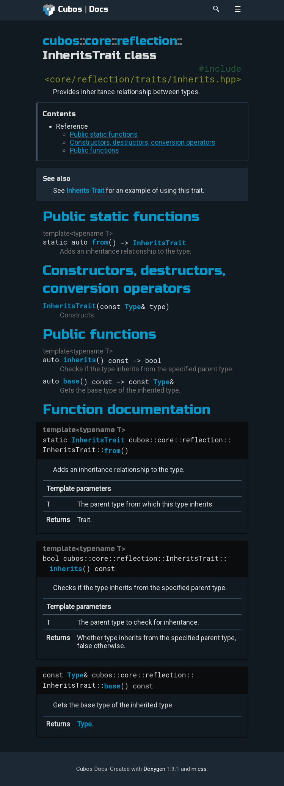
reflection (147, 41)
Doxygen (154, 768)
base (71, 380)
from (100, 241)
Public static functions (104, 134)
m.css (199, 768)
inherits (79, 359)
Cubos (63, 10)
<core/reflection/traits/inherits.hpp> (142, 79)
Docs (98, 9)
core (98, 41)
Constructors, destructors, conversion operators (142, 142)
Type (133, 306)
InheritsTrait (159, 242)
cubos (61, 41)
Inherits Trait (85, 190)
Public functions (94, 150)
